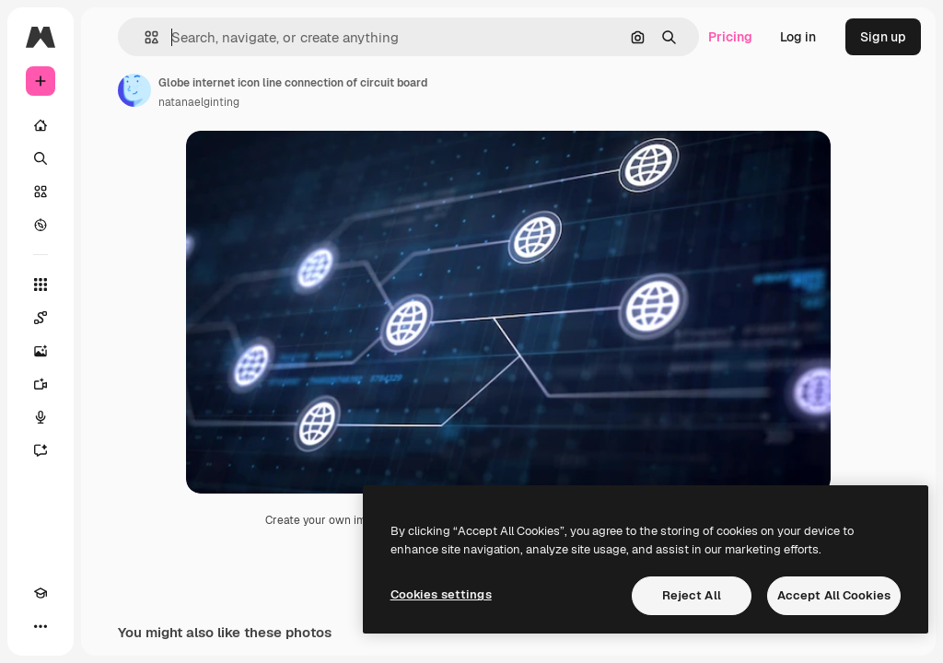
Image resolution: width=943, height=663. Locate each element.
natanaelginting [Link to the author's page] (198, 102)
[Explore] (40, 224)
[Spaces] (40, 317)
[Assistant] (40, 450)
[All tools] (40, 284)
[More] (40, 626)
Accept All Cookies (834, 595)
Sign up (883, 37)
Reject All (691, 595)
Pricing (730, 37)
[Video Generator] (40, 384)
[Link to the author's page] (134, 90)
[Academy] (40, 593)
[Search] (40, 158)
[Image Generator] (40, 351)
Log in (798, 37)
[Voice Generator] (40, 417)
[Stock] (40, 191)
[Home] (40, 125)
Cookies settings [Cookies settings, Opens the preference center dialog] (441, 594)
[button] (144, 37)
